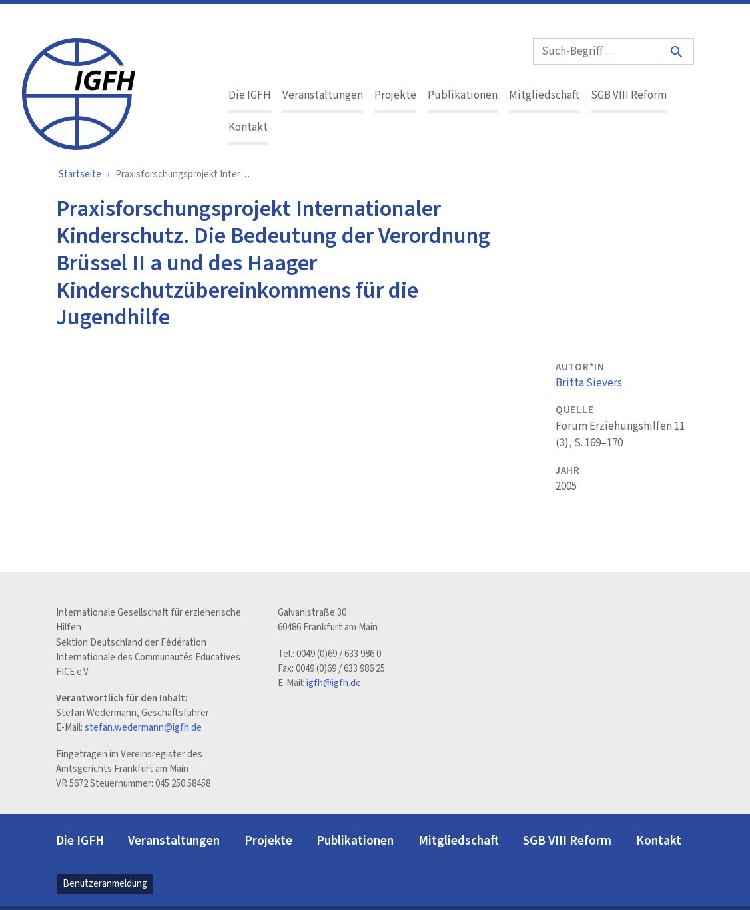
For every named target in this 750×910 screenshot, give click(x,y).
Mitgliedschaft (544, 95)
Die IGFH (249, 95)
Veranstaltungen (322, 95)
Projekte (395, 95)
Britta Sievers (589, 383)
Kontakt (248, 127)
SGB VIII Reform (629, 95)
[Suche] (677, 52)
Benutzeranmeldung (105, 884)
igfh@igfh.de (333, 683)
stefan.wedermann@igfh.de (143, 728)
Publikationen (463, 95)
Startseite (80, 174)
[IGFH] (78, 93)
